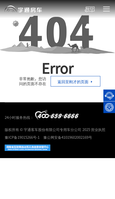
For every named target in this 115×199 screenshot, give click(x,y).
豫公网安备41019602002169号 (67, 137)
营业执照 (98, 129)
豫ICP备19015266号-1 (22, 137)
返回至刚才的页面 (75, 81)
